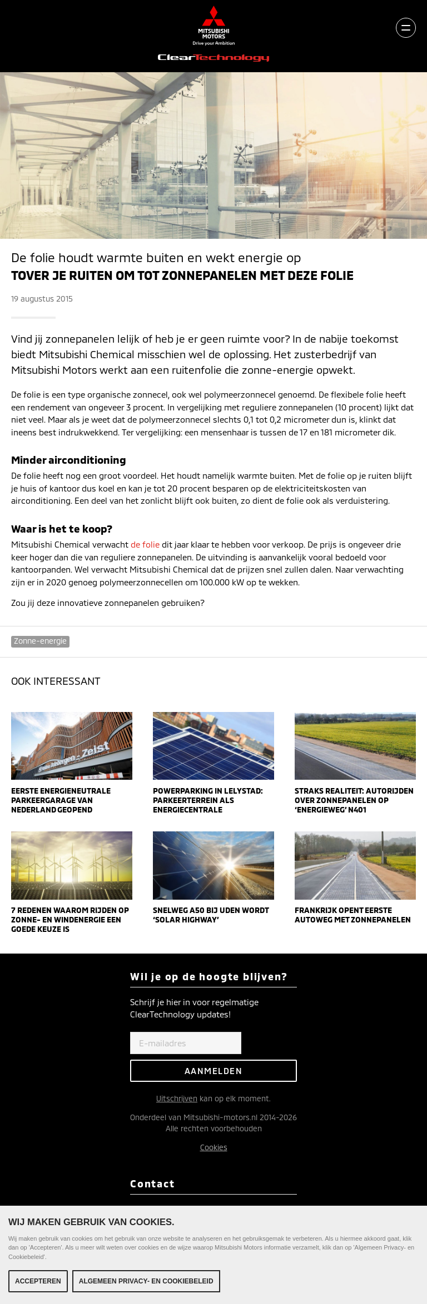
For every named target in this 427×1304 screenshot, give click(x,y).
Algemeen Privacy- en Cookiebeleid (146, 1281)
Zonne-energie (40, 640)
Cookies (213, 1147)
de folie (145, 544)
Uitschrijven (176, 1098)
